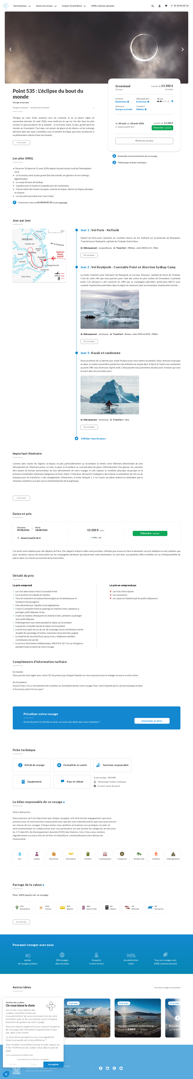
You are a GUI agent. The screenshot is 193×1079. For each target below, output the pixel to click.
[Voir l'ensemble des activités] (128, 101)
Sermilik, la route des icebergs (83, 1026)
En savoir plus (21, 922)
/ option (162, 127)
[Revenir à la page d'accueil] (6, 6)
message (63, 202)
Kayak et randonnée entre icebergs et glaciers (141, 1026)
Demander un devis (152, 720)
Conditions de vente (32, 1068)
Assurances (44, 1068)
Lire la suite (21, 142)
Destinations (20, 5)
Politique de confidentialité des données (38, 1071)
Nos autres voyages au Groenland (167, 987)
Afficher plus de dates (144, 141)
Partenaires (53, 1068)
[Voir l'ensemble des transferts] (145, 109)
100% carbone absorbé (102, 5)
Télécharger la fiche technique (129, 162)
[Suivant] (177, 1017)
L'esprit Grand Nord (72, 5)
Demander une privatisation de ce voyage (137, 156)
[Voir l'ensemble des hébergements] (148, 101)
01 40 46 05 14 (180, 5)
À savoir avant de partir (107, 786)
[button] (6, 1074)
